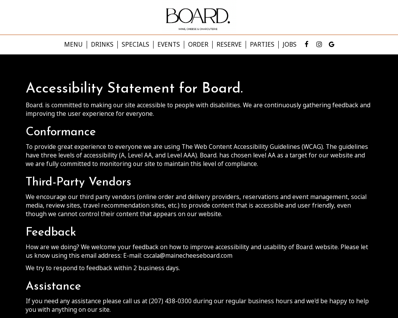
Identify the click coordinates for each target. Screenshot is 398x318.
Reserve (229, 45)
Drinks (102, 45)
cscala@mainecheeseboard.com (187, 256)
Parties (262, 45)
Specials (135, 45)
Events (168, 45)
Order (198, 45)
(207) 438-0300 (170, 301)
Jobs (290, 45)
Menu (73, 45)
